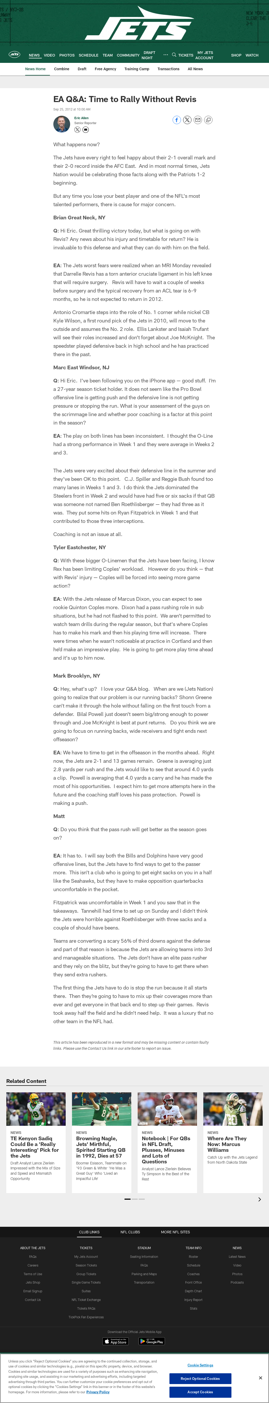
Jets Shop (33, 1282)
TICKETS (86, 1248)
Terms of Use (33, 1274)
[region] (134, 1378)
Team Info (193, 1248)
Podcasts (237, 1282)
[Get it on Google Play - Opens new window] (152, 1344)
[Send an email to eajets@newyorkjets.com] (85, 130)
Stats (193, 1308)
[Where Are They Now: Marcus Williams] (233, 1131)
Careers (33, 1265)
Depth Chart (193, 1291)
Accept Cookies (200, 1392)
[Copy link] (208, 120)
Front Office (193, 1282)
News (237, 1248)
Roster (193, 1256)
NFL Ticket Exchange (86, 1299)
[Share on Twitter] (187, 122)
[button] (127, 1199)
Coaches (193, 1274)
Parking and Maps (144, 1274)
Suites (86, 1291)
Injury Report (193, 1299)
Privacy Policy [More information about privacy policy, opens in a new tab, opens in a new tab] (98, 1392)
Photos (237, 1274)
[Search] (174, 54)
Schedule (193, 1265)
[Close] (260, 1378)
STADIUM (144, 1248)
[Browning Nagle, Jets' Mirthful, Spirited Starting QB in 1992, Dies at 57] (101, 1139)
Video (237, 1265)
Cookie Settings (200, 1365)
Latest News (237, 1256)
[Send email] (198, 122)
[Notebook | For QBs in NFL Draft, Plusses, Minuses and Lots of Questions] (167, 1140)
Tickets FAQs (86, 1308)
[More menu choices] (166, 55)
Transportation (144, 1282)
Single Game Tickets (86, 1282)
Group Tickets (86, 1274)
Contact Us (33, 1299)
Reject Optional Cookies (200, 1378)
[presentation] (260, 1200)
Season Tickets (86, 1265)
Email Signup (32, 1291)
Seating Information (144, 1256)
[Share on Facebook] (177, 122)
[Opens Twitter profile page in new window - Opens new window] (77, 130)
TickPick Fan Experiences (86, 1317)
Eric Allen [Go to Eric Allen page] (81, 118)
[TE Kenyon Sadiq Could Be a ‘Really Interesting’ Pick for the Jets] (36, 1139)
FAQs (33, 1256)
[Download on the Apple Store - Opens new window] (116, 1342)
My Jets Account (86, 1256)
